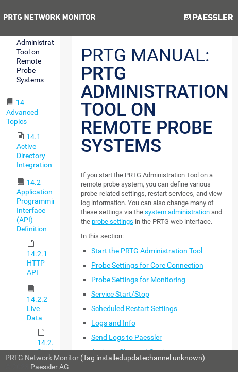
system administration (177, 212)
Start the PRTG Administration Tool (146, 250)
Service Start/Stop (120, 294)
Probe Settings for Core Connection (147, 265)
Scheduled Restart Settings (134, 308)
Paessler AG (49, 367)
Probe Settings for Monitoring (138, 279)
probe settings (112, 221)
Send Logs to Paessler (126, 337)
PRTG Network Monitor (42, 357)
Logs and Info (113, 323)
